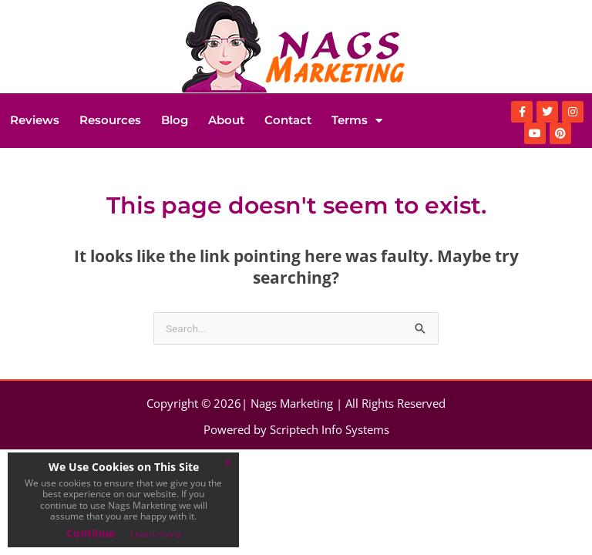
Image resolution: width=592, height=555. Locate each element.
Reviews (34, 120)
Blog (174, 120)
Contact (287, 120)
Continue (90, 533)
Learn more (155, 533)
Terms (356, 120)
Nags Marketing (292, 403)
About (226, 120)
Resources (110, 120)
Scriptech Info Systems (329, 429)
